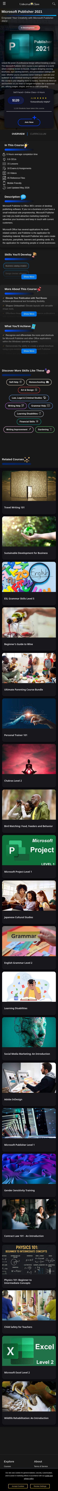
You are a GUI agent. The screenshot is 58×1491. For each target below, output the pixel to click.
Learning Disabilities (29, 413)
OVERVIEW (18, 134)
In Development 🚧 (29, 28)
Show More (29, 277)
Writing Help (16, 405)
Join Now (29, 122)
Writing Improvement (18, 429)
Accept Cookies (18, 1486)
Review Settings (40, 1486)
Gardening (45, 429)
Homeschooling (39, 382)
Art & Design (29, 389)
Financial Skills (29, 421)
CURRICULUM (38, 134)
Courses (7, 1466)
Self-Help (15, 382)
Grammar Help (40, 405)
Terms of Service (41, 1466)
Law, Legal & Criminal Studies (29, 397)
